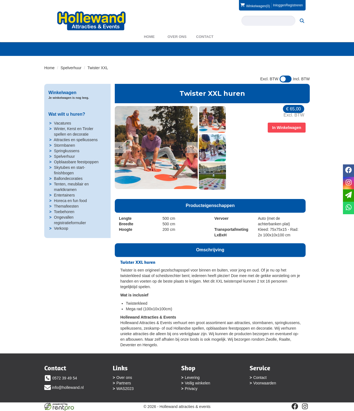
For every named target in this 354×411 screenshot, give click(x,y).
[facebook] (295, 406)
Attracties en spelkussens (76, 140)
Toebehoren (64, 212)
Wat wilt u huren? (66, 114)
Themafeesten (66, 206)
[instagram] (305, 406)
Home (149, 37)
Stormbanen (64, 145)
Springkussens (66, 151)
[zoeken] (302, 21)
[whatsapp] (348, 208)
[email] (348, 195)
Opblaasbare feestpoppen (76, 162)
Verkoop (61, 228)
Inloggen (279, 5)
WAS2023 (125, 388)
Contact (205, 37)
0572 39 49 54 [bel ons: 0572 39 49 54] (64, 378)
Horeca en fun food (70, 200)
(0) (255, 5)
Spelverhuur (71, 68)
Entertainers (64, 195)
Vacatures (62, 123)
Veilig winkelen (197, 383)
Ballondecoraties (68, 178)
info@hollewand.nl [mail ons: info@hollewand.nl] (68, 387)
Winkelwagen (62, 92)
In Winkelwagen (286, 127)
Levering (192, 377)
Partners (123, 383)
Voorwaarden (264, 383)
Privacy (191, 388)
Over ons (177, 37)
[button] (120, 147)
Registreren (294, 5)
